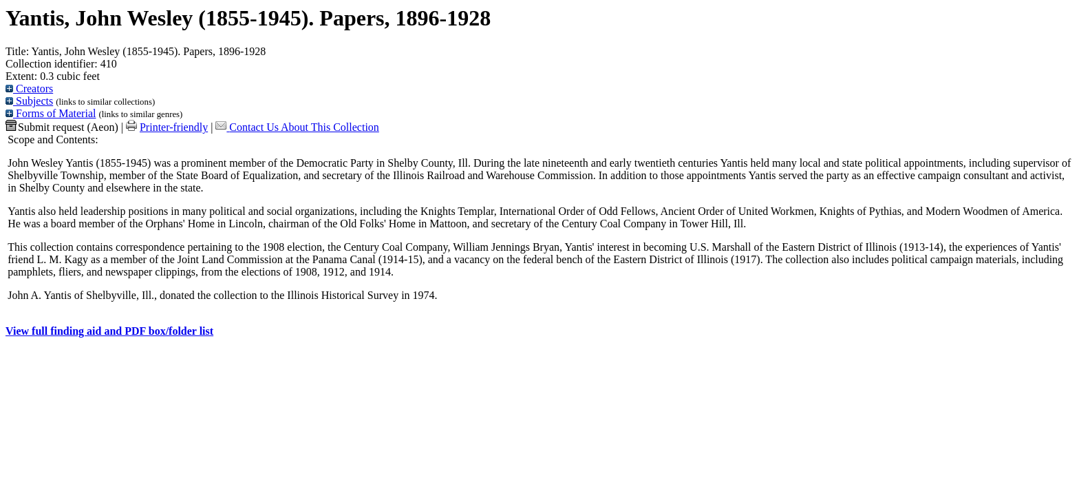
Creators (29, 88)
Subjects (29, 101)
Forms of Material (51, 113)
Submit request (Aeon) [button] (62, 127)
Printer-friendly (174, 127)
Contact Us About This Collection (303, 127)
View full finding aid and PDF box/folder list (109, 331)
